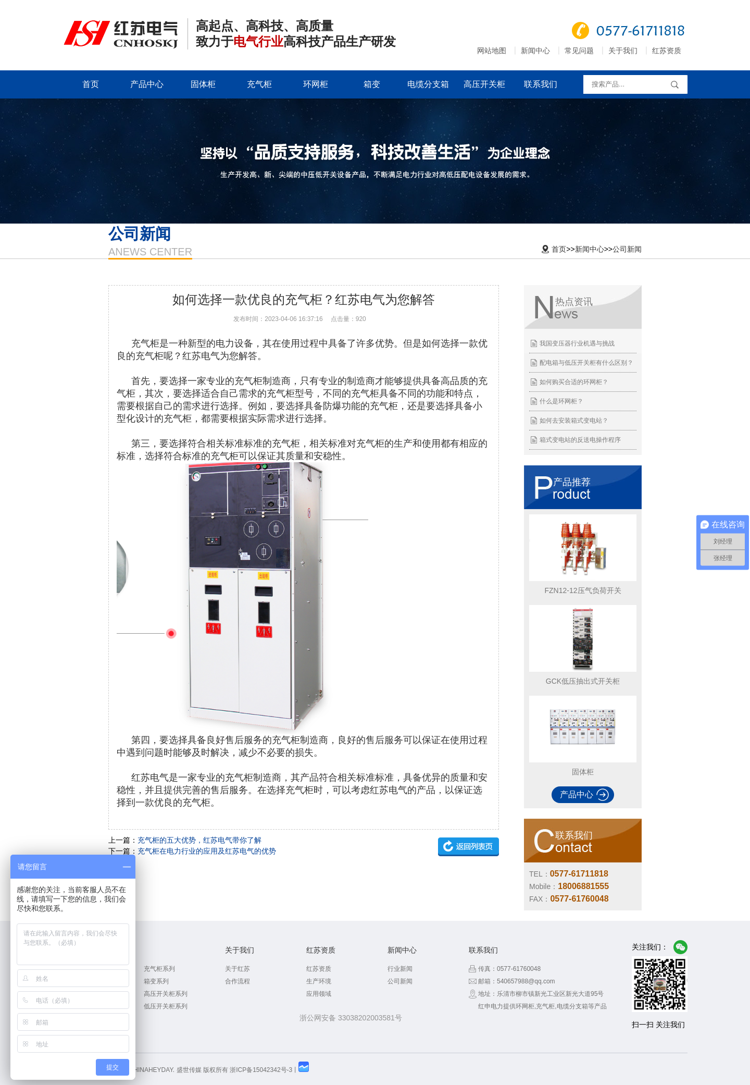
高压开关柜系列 (166, 993)
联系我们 (540, 84)
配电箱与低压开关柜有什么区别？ (586, 362)
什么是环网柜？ (561, 401)
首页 (90, 84)
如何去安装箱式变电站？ (574, 420)
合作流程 (237, 981)
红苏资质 (666, 50)
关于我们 (623, 50)
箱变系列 (156, 981)
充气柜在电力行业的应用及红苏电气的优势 (207, 851)
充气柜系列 (159, 968)
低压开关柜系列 (166, 1006)
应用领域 (318, 993)
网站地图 (491, 50)
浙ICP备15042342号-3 (261, 1070)
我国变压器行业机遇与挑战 (577, 343)
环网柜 (315, 84)
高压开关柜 (484, 84)
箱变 (372, 84)
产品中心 (147, 84)
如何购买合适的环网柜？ (574, 382)
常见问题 (579, 50)
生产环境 (318, 981)
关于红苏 (237, 968)
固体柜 (203, 84)
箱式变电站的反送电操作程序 (580, 439)
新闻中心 (535, 50)
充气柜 (259, 84)
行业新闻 (400, 968)
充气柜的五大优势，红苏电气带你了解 (199, 840)
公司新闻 (627, 249)
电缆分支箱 (428, 84)
